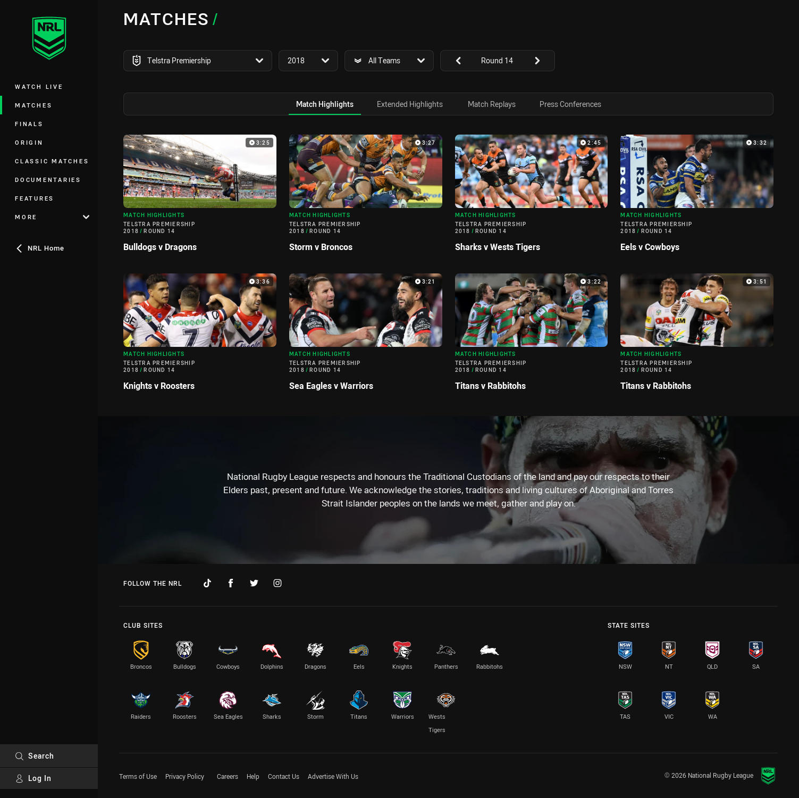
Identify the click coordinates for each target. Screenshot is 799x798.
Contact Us (283, 776)
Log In (33, 778)
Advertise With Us (333, 776)
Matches (33, 105)
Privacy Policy (184, 776)
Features (34, 198)
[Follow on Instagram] (277, 583)
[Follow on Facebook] (230, 583)
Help (253, 776)
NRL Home (39, 248)
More (52, 217)
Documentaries (48, 180)
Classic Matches (52, 161)
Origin (29, 142)
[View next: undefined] (542, 61)
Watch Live (39, 86)
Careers (227, 776)
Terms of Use (138, 776)
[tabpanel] (448, 267)
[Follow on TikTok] (207, 583)
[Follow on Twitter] (254, 583)
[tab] (325, 104)
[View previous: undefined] (453, 61)
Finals (29, 124)
